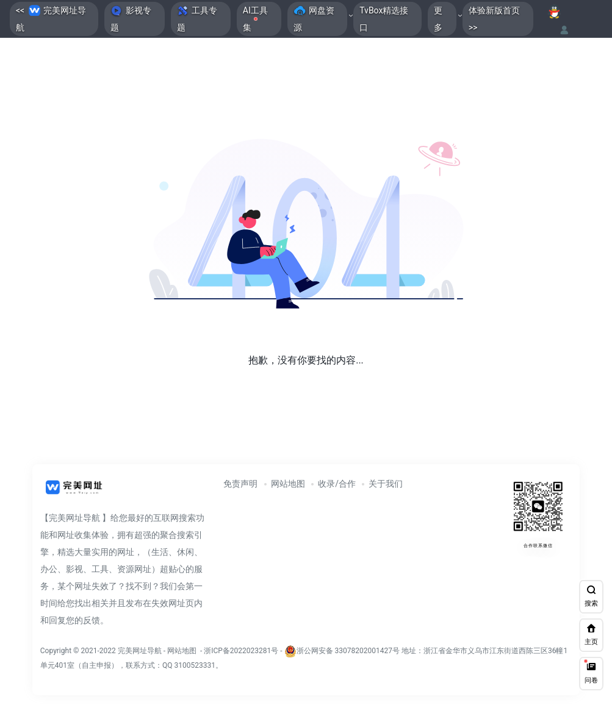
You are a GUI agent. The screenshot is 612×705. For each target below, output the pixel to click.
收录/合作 (337, 483)
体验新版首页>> (494, 18)
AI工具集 (255, 18)
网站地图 (288, 483)
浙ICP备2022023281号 (241, 650)
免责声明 (240, 483)
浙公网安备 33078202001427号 (348, 650)
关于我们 (386, 483)
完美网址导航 (141, 650)
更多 (438, 18)
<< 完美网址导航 (51, 18)
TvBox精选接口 (383, 18)
